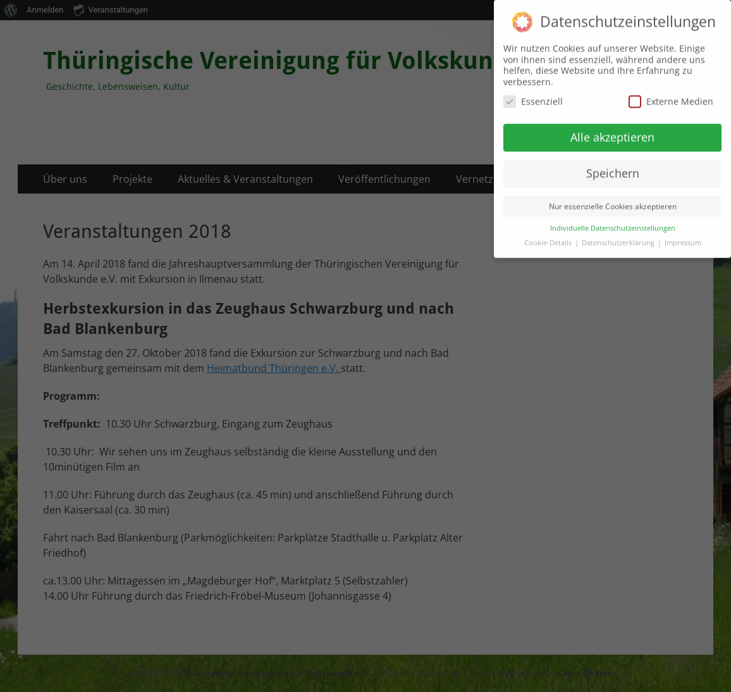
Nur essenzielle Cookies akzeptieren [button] (613, 199)
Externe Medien (671, 94)
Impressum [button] (683, 235)
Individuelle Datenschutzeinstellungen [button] (612, 220)
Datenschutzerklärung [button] (619, 235)
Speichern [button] (612, 165)
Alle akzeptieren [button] (612, 129)
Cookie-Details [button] (549, 235)
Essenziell (533, 94)
